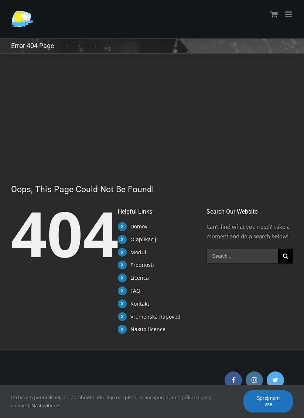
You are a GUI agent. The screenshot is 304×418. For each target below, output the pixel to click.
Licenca (138, 277)
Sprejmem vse (268, 401)
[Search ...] (239, 256)
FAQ (134, 290)
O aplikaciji (142, 239)
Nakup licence (146, 329)
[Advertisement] (150, 109)
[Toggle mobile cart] (270, 14)
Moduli (137, 252)
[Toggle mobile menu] (286, 14)
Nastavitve (45, 405)
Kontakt (138, 303)
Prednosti (141, 264)
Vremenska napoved (154, 316)
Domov (137, 226)
